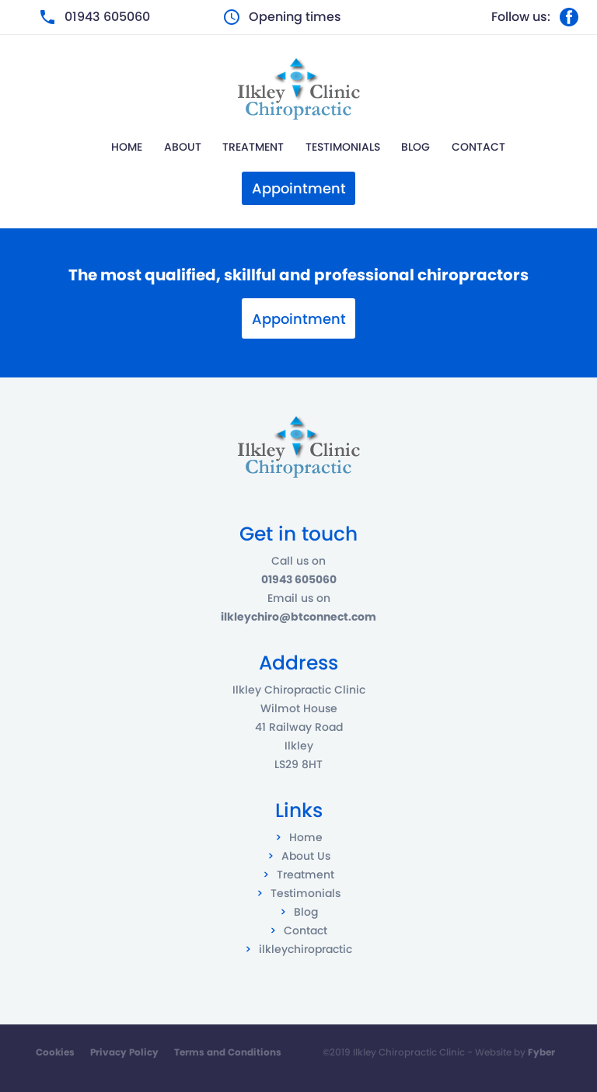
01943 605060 (107, 17)
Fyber (541, 1052)
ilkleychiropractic (305, 949)
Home (126, 147)
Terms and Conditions (227, 1052)
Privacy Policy (124, 1052)
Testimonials (342, 147)
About (182, 147)
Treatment (253, 147)
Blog (415, 147)
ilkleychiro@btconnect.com (298, 616)
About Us (305, 856)
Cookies (55, 1052)
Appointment (299, 319)
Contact (478, 147)
